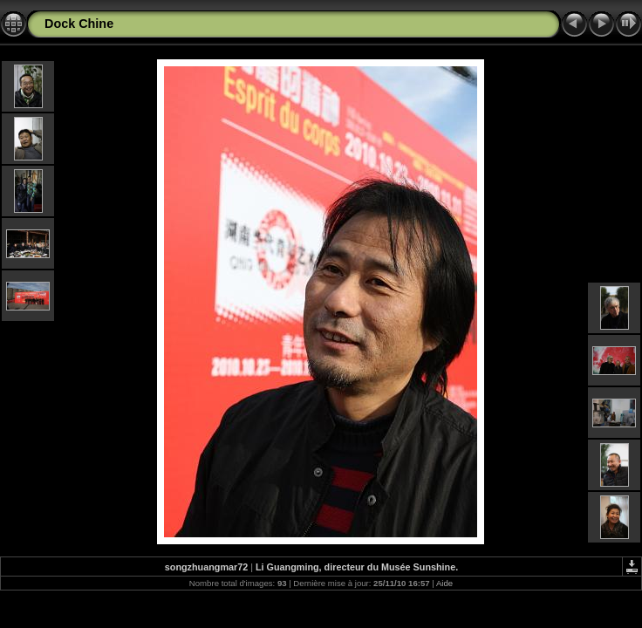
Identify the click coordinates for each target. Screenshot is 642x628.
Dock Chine (78, 24)
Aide (444, 583)
